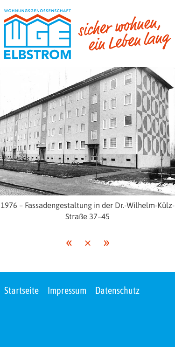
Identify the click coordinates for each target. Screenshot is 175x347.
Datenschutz (117, 290)
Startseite (21, 290)
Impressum (67, 290)
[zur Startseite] (87, 34)
